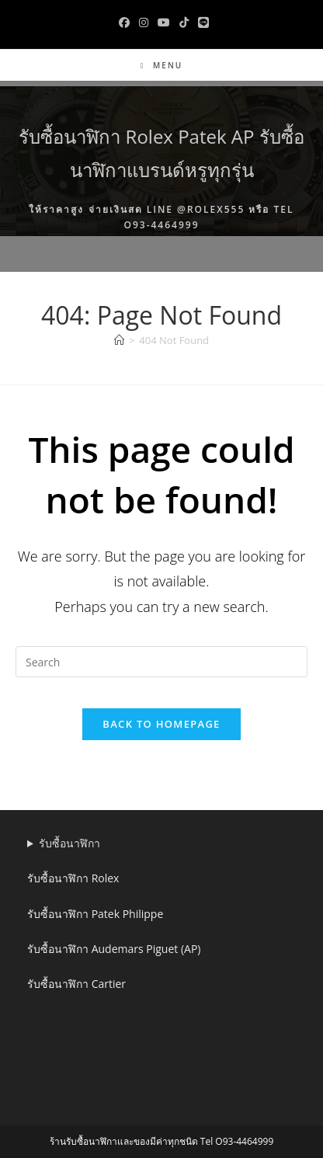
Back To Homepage (161, 724)
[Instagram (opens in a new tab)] (143, 23)
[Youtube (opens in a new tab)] (164, 23)
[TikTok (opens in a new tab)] (184, 23)
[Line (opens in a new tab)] (201, 23)
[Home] (119, 340)
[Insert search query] (161, 661)
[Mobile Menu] (161, 65)
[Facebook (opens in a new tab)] (124, 23)
